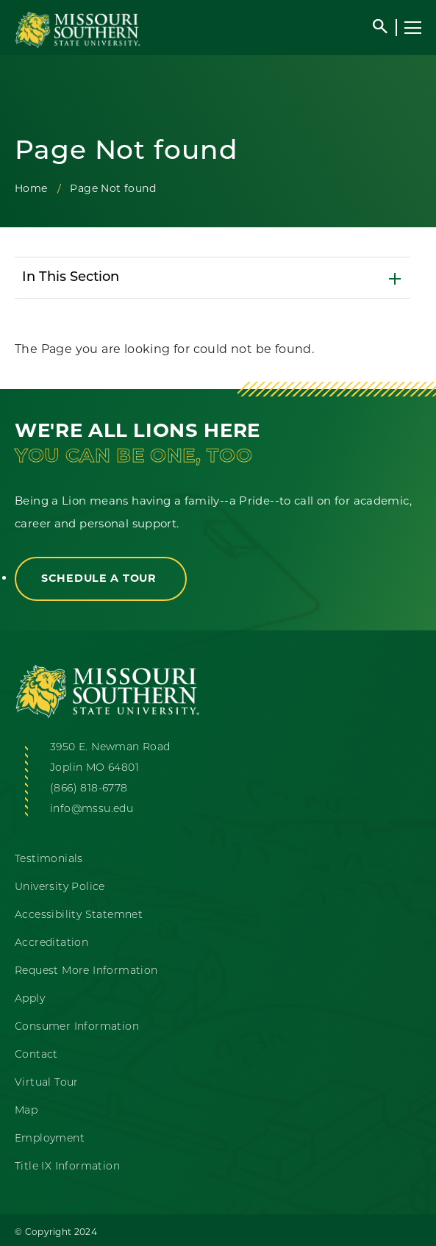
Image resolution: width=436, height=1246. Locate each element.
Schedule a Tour (100, 578)
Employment (50, 1138)
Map (26, 1111)
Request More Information (86, 971)
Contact (36, 1055)
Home (31, 188)
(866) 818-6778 (89, 788)
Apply (30, 999)
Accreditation (51, 943)
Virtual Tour (47, 1083)
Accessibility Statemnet (79, 915)
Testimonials (49, 859)
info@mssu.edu (91, 809)
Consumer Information (77, 1027)
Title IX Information (67, 1166)
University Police (60, 887)
